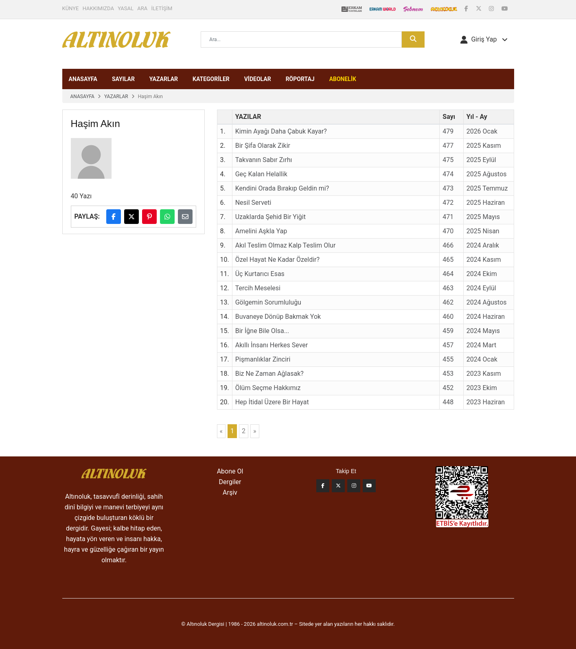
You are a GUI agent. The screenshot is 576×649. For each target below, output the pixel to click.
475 (447, 160)
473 (447, 188)
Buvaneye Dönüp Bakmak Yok (278, 316)
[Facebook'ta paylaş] (113, 216)
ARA (142, 8)
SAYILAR (123, 79)
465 (447, 259)
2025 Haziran (485, 202)
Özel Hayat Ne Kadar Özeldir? (277, 259)
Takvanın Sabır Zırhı (263, 160)
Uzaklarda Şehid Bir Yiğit (270, 217)
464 (447, 274)
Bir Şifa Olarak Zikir (262, 145)
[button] (483, 39)
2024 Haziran (485, 316)
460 (447, 316)
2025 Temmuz (487, 188)
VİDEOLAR (257, 79)
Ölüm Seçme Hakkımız (268, 388)
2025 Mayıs (483, 217)
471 (447, 217)
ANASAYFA (83, 79)
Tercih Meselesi (257, 288)
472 (447, 202)
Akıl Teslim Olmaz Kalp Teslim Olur (285, 245)
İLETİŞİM (162, 8)
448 (447, 402)
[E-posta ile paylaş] (185, 216)
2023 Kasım (483, 373)
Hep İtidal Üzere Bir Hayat (272, 402)
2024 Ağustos (486, 302)
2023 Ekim (481, 388)
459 (447, 331)
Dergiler (230, 482)
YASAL (126, 8)
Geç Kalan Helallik (261, 174)
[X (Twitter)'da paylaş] (131, 216)
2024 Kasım (483, 259)
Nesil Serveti (253, 202)
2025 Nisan (482, 231)
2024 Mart (481, 345)
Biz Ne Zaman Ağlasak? (269, 373)
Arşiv (230, 492)
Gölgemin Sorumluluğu (268, 302)
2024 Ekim (481, 274)
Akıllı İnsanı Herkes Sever (271, 345)
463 (447, 288)
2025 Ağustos (486, 174)
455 (447, 359)
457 (447, 345)
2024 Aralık (482, 245)
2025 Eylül (481, 160)
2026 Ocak (481, 131)
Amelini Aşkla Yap (261, 231)
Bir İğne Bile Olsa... (262, 331)
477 (447, 145)
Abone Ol (230, 471)
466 (447, 245)
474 (447, 174)
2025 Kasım (483, 145)
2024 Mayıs (483, 331)
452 (447, 388)
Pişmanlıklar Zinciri (263, 359)
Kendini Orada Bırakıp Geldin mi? (282, 188)
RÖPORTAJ (300, 79)
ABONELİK (342, 79)
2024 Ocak (481, 359)
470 (447, 231)
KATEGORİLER (211, 79)
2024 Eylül (481, 288)
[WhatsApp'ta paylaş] (167, 216)
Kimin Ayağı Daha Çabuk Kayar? (281, 131)
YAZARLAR (163, 79)
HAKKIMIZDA (98, 8)
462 (447, 302)
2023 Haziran (485, 402)
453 (447, 373)
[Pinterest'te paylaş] (149, 216)
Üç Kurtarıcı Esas (260, 274)
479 (447, 131)
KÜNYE (70, 8)
